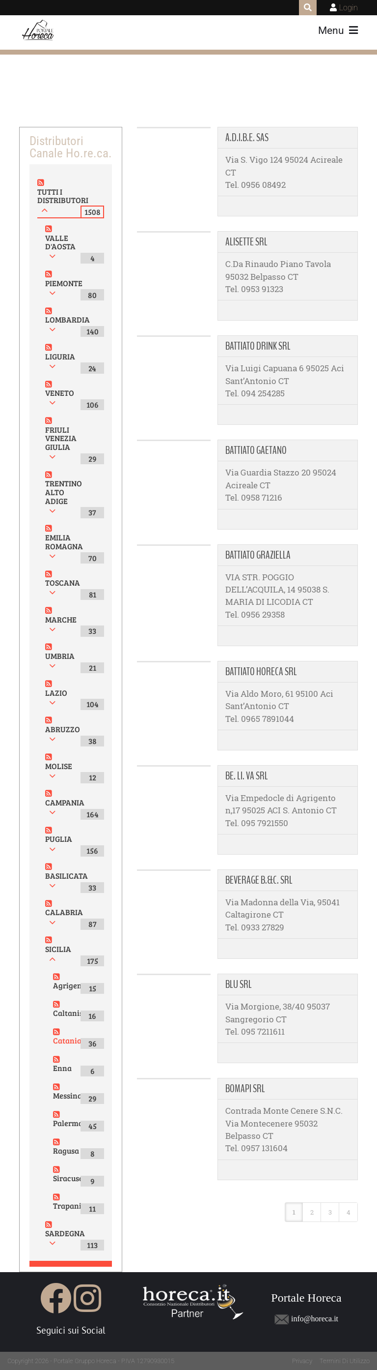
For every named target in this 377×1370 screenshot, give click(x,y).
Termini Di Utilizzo (345, 1361)
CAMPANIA (64, 802)
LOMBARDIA (67, 319)
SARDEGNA (65, 1233)
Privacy (302, 1361)
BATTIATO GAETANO (256, 450)
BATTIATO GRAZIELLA (258, 555)
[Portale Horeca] (38, 30)
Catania (67, 1040)
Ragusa (66, 1150)
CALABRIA (64, 912)
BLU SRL (238, 984)
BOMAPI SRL (245, 1088)
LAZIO (56, 692)
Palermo (67, 1123)
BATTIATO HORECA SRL (261, 671)
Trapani (67, 1205)
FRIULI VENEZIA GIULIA (61, 438)
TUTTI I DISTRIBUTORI (62, 196)
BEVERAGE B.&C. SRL (259, 880)
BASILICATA (66, 875)
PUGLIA (58, 839)
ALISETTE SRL (246, 242)
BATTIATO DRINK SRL (258, 346)
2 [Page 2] (312, 1212)
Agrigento (70, 985)
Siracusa (68, 1178)
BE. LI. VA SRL (246, 776)
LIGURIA (60, 356)
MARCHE (61, 619)
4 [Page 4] (348, 1212)
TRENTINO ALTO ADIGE (63, 492)
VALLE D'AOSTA (60, 242)
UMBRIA (60, 656)
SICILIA (58, 949)
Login (348, 7)
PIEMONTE (63, 283)
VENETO (59, 392)
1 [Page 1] (294, 1212)
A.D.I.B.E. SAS (247, 137)
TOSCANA (62, 582)
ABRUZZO (62, 729)
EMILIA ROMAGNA (64, 541)
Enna (62, 1068)
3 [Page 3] (330, 1212)
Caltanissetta (77, 1013)
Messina (67, 1095)
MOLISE (58, 766)
